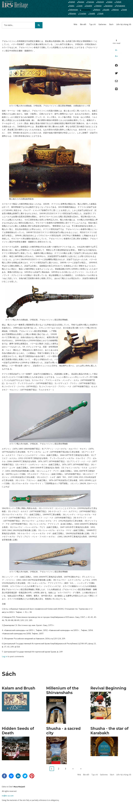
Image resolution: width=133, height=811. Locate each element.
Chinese (98, 6)
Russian (81, 2)
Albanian (72, 13)
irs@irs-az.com (8, 796)
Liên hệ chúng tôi (123, 24)
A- (116, 50)
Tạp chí (92, 24)
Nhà (75, 24)
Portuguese (120, 6)
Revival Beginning (108, 688)
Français (91, 2)
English (72, 2)
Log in (4, 657)
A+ (116, 56)
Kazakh (106, 10)
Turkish (118, 2)
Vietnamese (86, 10)
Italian (109, 2)
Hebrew (116, 10)
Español (89, 6)
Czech (80, 6)
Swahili (92, 13)
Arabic (71, 6)
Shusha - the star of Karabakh (109, 730)
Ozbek (100, 13)
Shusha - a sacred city (63, 730)
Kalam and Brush (18, 688)
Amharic (97, 10)
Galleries (102, 24)
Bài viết (83, 24)
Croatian (82, 13)
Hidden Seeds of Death (18, 730)
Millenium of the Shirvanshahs (62, 690)
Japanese (108, 6)
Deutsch (100, 2)
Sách (111, 24)
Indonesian (73, 10)
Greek (124, 10)
